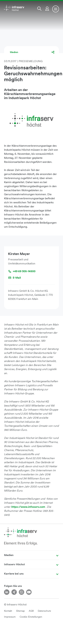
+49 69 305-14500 (21, 271)
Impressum (10, 616)
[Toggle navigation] (55, 9)
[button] (40, 8)
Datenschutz (44, 610)
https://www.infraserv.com (28, 506)
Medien (14, 52)
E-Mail (14, 277)
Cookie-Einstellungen (31, 616)
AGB (31, 610)
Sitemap (20, 610)
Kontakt (8, 610)
